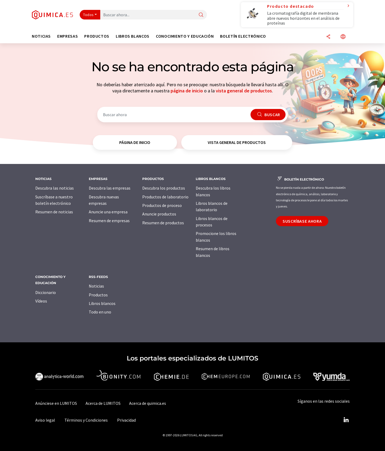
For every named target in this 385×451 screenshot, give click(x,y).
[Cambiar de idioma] (343, 37)
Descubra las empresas (109, 188)
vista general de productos (244, 91)
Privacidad (126, 420)
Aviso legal (45, 420)
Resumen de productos (163, 222)
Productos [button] (96, 36)
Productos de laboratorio (165, 196)
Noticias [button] (41, 36)
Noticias (96, 286)
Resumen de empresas (109, 220)
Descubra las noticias (54, 188)
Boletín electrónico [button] (243, 36)
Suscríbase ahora (302, 221)
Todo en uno (100, 312)
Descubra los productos (163, 188)
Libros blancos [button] (132, 36)
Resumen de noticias (54, 211)
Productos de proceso (162, 205)
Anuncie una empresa (108, 211)
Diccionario (45, 292)
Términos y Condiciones (86, 420)
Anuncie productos (159, 214)
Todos (88, 14)
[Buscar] (201, 15)
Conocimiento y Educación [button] (185, 36)
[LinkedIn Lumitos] (346, 420)
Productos (98, 294)
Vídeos (41, 301)
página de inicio (187, 91)
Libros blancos (102, 303)
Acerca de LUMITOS (103, 403)
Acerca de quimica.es (147, 403)
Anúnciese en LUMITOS (56, 403)
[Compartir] (328, 37)
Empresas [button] (67, 36)
